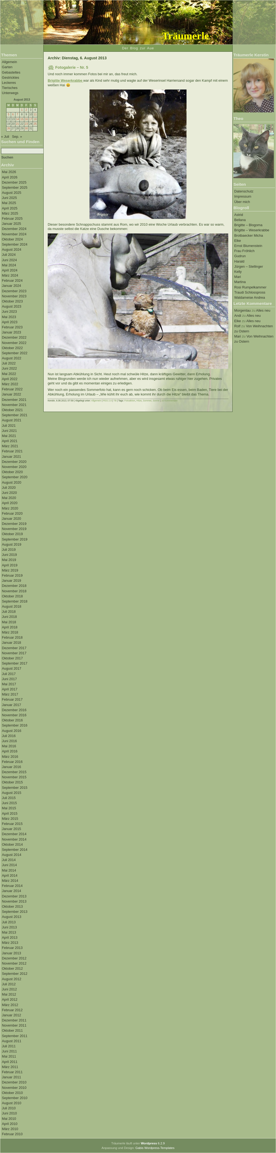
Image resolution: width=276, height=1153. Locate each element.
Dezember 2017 (14, 648)
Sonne (156, 400)
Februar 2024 (12, 280)
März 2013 (10, 943)
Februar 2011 (12, 1072)
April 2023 (10, 322)
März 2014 (10, 881)
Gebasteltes (11, 72)
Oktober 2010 (12, 1093)
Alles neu (263, 310)
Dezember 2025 (14, 182)
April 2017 (10, 689)
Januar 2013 (11, 953)
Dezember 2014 (14, 834)
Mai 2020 (9, 498)
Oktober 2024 (12, 239)
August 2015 (11, 793)
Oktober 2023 (12, 301)
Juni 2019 (9, 555)
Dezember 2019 (14, 524)
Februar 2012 (12, 1010)
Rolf (237, 326)
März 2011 (10, 1067)
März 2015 (10, 819)
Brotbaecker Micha (248, 235)
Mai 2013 (9, 932)
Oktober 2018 (12, 596)
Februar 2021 (12, 451)
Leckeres (9, 83)
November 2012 (14, 963)
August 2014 (11, 855)
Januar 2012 (11, 1015)
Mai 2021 (9, 436)
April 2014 (10, 875)
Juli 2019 (9, 550)
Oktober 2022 (12, 348)
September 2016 (14, 725)
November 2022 (14, 343)
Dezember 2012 (14, 958)
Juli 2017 (9, 674)
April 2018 (10, 627)
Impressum (242, 196)
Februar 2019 (12, 575)
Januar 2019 (11, 581)
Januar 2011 (11, 1077)
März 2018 (10, 632)
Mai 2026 (9, 172)
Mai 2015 (9, 808)
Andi (237, 316)
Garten (7, 67)
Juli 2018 (9, 612)
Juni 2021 (9, 431)
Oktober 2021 (12, 410)
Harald (239, 261)
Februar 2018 (12, 637)
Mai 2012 (9, 994)
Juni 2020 (9, 493)
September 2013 (14, 912)
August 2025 (11, 193)
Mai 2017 (9, 684)
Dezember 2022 (14, 337)
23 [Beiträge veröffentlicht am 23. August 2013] (26, 123)
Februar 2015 (12, 824)
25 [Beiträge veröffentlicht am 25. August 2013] (34, 123)
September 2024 (14, 244)
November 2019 (14, 529)
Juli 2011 (9, 1046)
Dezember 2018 (14, 586)
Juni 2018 (9, 617)
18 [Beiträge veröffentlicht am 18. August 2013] (34, 119)
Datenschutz (243, 191)
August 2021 (11, 420)
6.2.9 (153, 1143)
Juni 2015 (9, 803)
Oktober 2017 (12, 658)
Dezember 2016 (14, 710)
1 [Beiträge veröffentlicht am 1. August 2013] (22, 109)
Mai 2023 (9, 317)
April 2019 (10, 565)
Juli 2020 (9, 488)
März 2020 (10, 508)
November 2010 (14, 1088)
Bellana (240, 220)
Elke (237, 241)
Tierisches (10, 88)
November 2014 (14, 839)
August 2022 (11, 358)
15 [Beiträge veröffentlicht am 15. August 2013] (21, 119)
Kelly (238, 272)
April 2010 (10, 1124)
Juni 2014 (9, 865)
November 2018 (14, 591)
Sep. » (17, 137)
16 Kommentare (169, 400)
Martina (240, 282)
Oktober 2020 (12, 472)
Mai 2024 (9, 265)
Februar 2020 (12, 513)
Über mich (242, 202)
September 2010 (14, 1098)
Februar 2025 (12, 218)
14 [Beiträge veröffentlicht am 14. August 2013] (17, 119)
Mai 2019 (9, 560)
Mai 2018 (9, 622)
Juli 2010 (9, 1108)
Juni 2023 (9, 311)
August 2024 (11, 249)
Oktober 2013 (12, 906)
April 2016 (10, 751)
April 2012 (10, 999)
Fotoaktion (130, 400)
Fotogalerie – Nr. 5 (71, 67)
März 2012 (10, 1005)
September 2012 (14, 974)
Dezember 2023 (14, 291)
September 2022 (14, 353)
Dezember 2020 (14, 462)
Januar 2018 (11, 643)
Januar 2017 (11, 705)
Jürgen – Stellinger (248, 266)
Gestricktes (10, 77)
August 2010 (11, 1103)
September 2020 (14, 477)
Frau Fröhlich (244, 251)
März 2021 (10, 446)
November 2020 (14, 467)
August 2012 (11, 979)
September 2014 (14, 850)
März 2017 (10, 694)
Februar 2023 (12, 327)
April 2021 (10, 441)
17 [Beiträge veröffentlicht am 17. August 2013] (30, 119)
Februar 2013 (12, 948)
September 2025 (14, 187)
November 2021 (14, 405)
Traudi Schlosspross (249, 292)
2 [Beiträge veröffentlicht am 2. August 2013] (26, 109)
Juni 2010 (9, 1113)
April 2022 (10, 379)
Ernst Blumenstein (248, 246)
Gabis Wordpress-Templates (154, 1147)
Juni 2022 (9, 368)
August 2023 (11, 306)
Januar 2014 (11, 891)
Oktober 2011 (12, 1030)
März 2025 (10, 213)
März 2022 (10, 384)
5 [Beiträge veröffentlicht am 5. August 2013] (8, 114)
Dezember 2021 (14, 400)
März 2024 (10, 275)
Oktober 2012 (12, 968)
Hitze (139, 400)
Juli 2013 (9, 922)
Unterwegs (10, 93)
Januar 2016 (11, 767)
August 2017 (11, 668)
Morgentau (242, 310)
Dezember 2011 (14, 1020)
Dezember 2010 (14, 1082)
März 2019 (10, 570)
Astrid (238, 215)
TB (114, 400)
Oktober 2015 (12, 782)
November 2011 (14, 1025)
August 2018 (11, 606)
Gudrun (240, 256)
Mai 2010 (9, 1119)
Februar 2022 (12, 389)
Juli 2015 (9, 798)
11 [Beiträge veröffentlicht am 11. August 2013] (34, 114)
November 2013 (14, 901)
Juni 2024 (9, 260)
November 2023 (14, 296)
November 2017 (14, 653)
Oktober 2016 (12, 720)
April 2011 (10, 1062)
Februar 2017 (12, 699)
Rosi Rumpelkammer (250, 287)
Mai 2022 (9, 374)
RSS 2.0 (107, 400)
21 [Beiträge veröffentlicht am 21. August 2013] (17, 123)
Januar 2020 (11, 519)
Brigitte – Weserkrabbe (251, 230)
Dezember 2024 (14, 229)
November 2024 (14, 234)
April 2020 (10, 503)
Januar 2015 (11, 829)
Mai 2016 (9, 746)
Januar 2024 (11, 286)
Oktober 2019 (12, 534)
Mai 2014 (9, 870)
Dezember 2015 (14, 772)
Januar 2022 (11, 394)
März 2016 (10, 757)
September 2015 (14, 788)
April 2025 (10, 208)
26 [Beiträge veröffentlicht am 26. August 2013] (8, 128)
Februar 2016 (12, 762)
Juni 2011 (9, 1051)
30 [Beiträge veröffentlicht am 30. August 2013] (26, 128)
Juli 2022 (9, 363)
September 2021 (14, 415)
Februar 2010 (12, 1134)
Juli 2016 (9, 736)
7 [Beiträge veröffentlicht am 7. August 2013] (17, 114)
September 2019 (14, 539)
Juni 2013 (9, 927)
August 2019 (11, 544)
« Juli (5, 137)
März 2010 (10, 1129)
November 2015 (14, 777)
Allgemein (9, 62)
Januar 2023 (11, 332)
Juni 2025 (9, 198)
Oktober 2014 (12, 844)
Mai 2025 (9, 203)
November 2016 (14, 715)
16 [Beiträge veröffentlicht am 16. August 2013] (26, 119)
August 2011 (11, 1041)
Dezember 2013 (14, 896)
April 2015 (10, 813)
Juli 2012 (9, 984)
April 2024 (10, 270)
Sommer (147, 400)
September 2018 (14, 601)
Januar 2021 (11, 457)
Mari (237, 277)
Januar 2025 (11, 224)
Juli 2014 (9, 860)
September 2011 (14, 1036)
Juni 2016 (9, 741)
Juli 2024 (9, 255)
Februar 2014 (12, 886)
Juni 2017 (9, 679)
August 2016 (11, 731)
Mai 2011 (9, 1056)
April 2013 (10, 937)
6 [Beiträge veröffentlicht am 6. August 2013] (13, 114)
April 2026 (10, 177)
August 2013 (11, 917)
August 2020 (11, 482)
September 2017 (14, 663)
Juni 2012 (9, 989)
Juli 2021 (9, 426)
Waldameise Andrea (249, 297)
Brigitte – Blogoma (248, 225)
